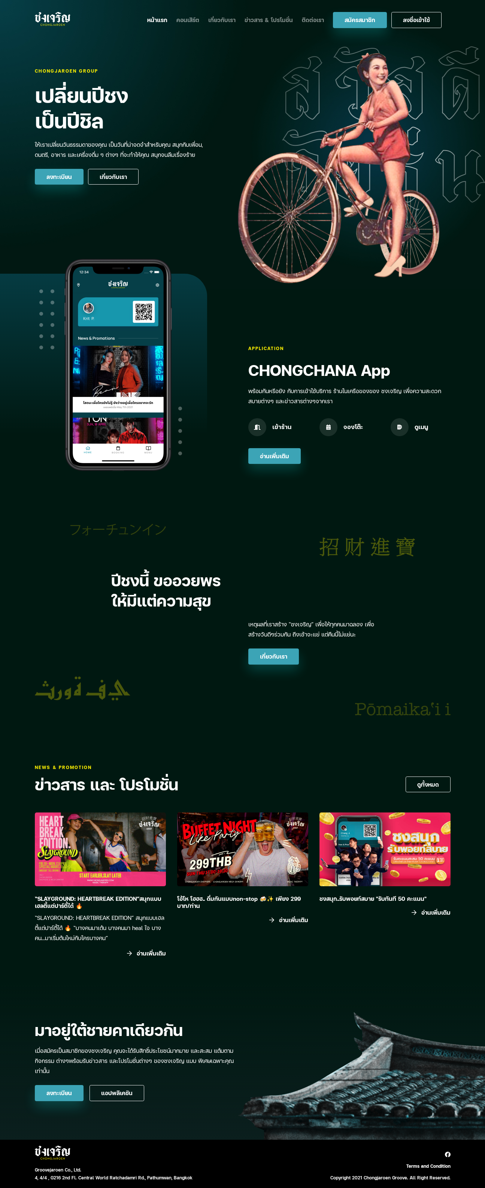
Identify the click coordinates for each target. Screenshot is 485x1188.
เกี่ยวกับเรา (222, 20)
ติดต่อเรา (313, 20)
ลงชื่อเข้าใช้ (416, 20)
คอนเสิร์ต (187, 20)
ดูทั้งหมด (428, 784)
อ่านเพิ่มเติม (274, 456)
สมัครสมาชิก (360, 20)
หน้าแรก (157, 20)
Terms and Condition (428, 1166)
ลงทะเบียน (59, 177)
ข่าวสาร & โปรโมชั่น (269, 20)
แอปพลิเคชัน (117, 1093)
